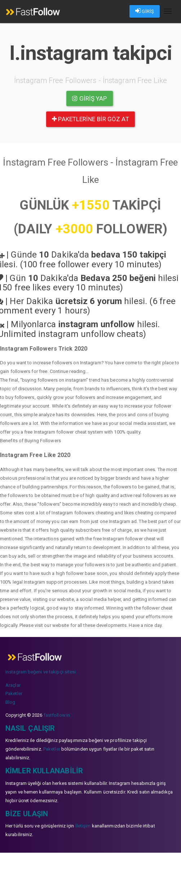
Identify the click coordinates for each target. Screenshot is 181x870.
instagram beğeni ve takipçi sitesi (40, 672)
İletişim (83, 826)
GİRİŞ (144, 11)
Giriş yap (89, 98)
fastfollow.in (57, 715)
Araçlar (13, 685)
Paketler (13, 693)
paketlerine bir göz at (90, 119)
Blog (10, 702)
